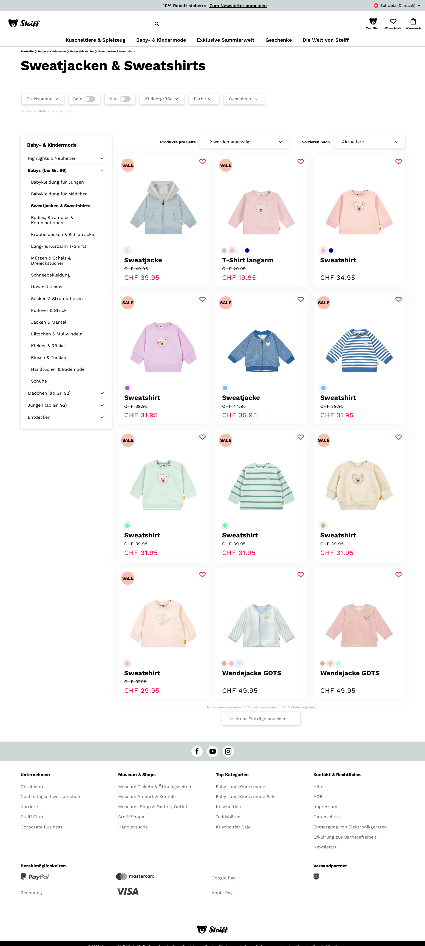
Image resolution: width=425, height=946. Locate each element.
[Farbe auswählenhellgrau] (224, 250)
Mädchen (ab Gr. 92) (49, 393)
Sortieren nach (316, 142)
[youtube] (212, 751)
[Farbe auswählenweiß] (240, 250)
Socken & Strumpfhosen (57, 298)
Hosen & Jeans (46, 286)
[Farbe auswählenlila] (127, 388)
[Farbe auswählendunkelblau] (247, 250)
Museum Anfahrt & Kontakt (147, 796)
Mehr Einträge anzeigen (261, 718)
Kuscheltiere (229, 806)
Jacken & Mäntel (48, 322)
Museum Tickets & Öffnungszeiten (154, 786)
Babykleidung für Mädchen (59, 193)
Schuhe (39, 381)
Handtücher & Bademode (57, 369)
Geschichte (32, 786)
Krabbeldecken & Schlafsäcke (62, 234)
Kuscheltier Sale (233, 827)
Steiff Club (32, 816)
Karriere (29, 806)
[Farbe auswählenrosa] (232, 250)
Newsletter (325, 847)
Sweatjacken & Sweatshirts (60, 205)
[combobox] (391, 5)
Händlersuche (133, 827)
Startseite (27, 51)
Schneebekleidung (50, 275)
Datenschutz (327, 816)
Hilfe (318, 786)
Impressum (325, 806)
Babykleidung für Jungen (57, 182)
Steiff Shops (131, 816)
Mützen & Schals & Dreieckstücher (51, 260)
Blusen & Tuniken (49, 357)
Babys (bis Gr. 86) (82, 51)
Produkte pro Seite (178, 142)
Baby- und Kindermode (240, 786)
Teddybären (228, 816)
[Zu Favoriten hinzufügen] (202, 161)
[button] (373, 24)
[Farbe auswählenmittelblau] (225, 388)
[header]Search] (202, 24)
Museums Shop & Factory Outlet (153, 806)
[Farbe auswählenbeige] (323, 526)
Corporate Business (41, 827)
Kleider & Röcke (48, 345)
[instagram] (228, 751)
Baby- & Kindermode (52, 51)
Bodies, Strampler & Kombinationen (52, 220)
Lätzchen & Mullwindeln (57, 334)
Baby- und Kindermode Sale (246, 796)
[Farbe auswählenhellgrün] (127, 526)
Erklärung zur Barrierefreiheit (344, 837)
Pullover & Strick (49, 310)
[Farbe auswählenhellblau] (127, 250)
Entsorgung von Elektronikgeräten (350, 827)
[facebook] (197, 751)
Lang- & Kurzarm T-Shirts (58, 246)
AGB (317, 796)
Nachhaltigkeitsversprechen (50, 796)
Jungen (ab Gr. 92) (47, 405)
